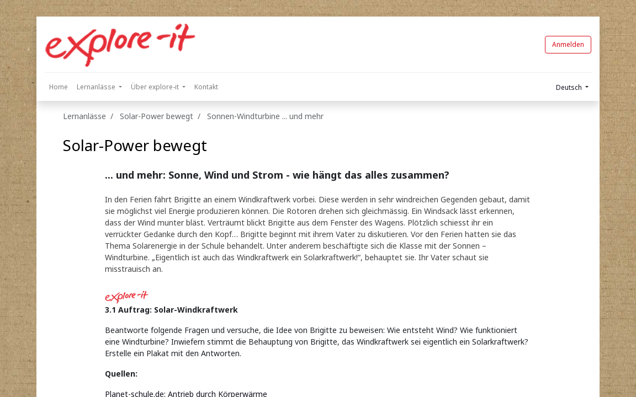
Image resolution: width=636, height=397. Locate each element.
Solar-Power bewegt (135, 145)
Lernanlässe (84, 116)
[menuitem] (58, 87)
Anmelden (568, 44)
